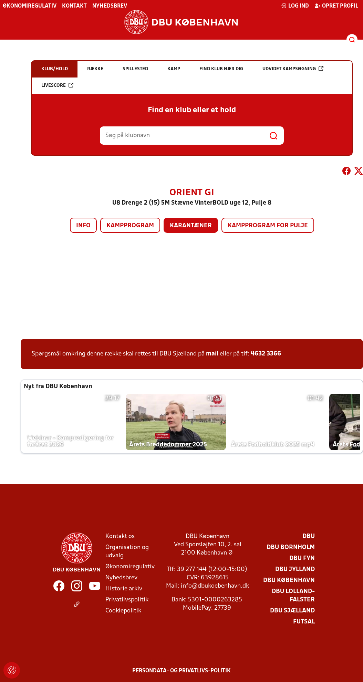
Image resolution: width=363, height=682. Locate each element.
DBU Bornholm (291, 547)
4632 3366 (266, 354)
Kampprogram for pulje (268, 226)
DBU (308, 536)
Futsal (304, 622)
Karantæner (191, 226)
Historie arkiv (123, 589)
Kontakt (74, 6)
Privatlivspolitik (126, 600)
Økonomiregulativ (29, 6)
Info (83, 226)
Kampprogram (130, 226)
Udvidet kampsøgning (292, 68)
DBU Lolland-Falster (293, 596)
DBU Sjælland (292, 611)
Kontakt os (120, 536)
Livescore (57, 85)
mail (212, 354)
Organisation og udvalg (127, 552)
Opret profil (336, 6)
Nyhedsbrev (109, 6)
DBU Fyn (302, 558)
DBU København (289, 580)
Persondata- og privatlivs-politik (181, 671)
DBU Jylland (295, 569)
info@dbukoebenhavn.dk (215, 586)
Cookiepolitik (123, 611)
